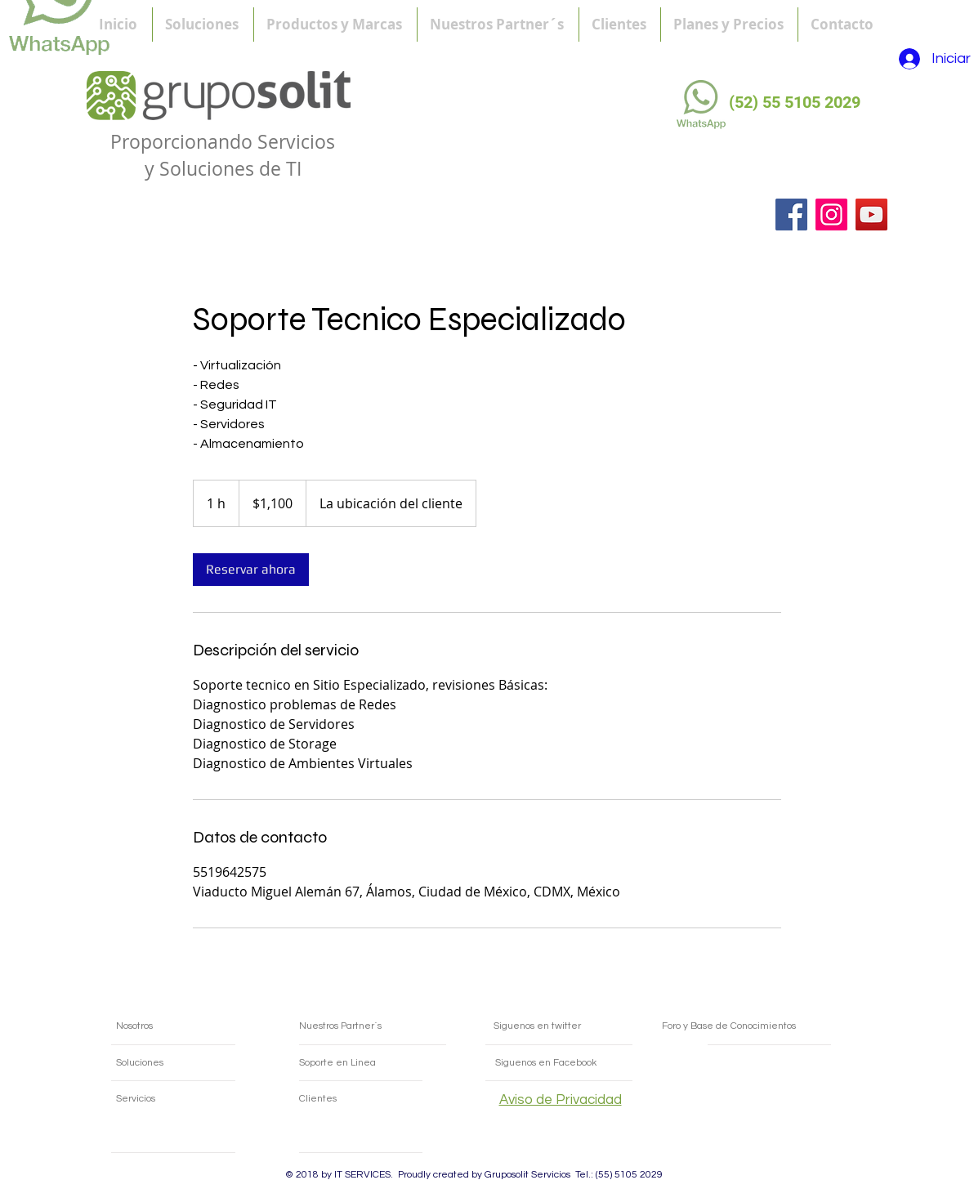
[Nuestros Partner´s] (368, 1026)
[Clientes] (363, 1099)
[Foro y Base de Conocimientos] (765, 1026)
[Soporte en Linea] (374, 1063)
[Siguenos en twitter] (560, 1026)
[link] (251, 569)
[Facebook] (791, 214)
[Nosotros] (178, 1026)
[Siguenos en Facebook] (582, 1063)
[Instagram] (831, 214)
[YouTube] (871, 214)
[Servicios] (166, 1099)
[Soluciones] (166, 1063)
